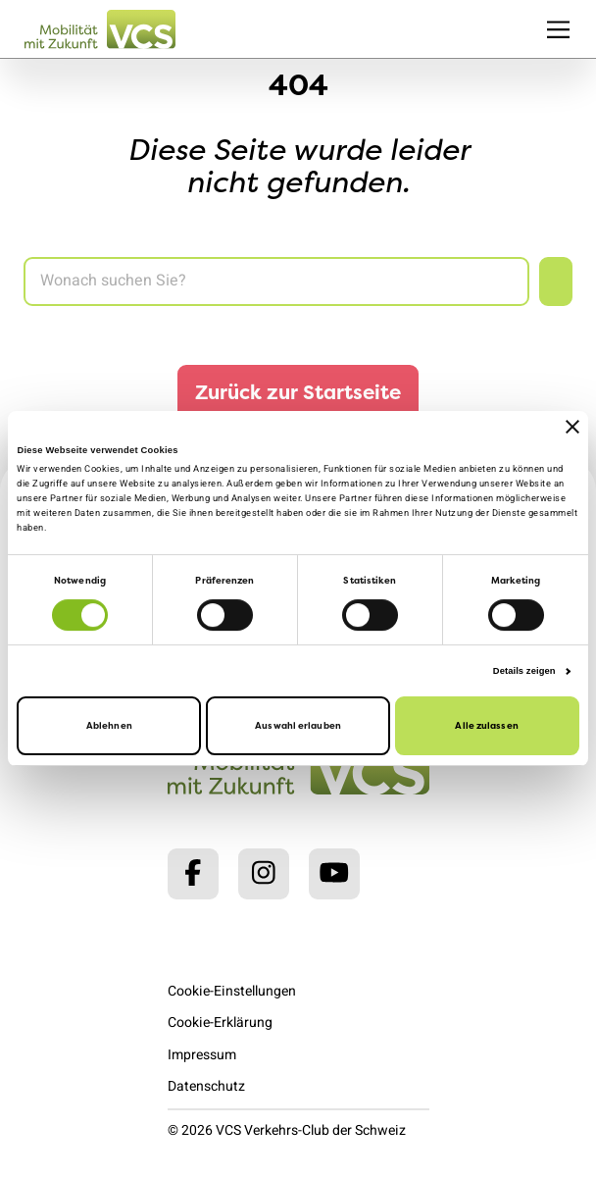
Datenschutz (206, 1086)
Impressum (202, 1055)
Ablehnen (109, 726)
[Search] (276, 281)
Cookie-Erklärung (220, 1022)
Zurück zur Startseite (298, 392)
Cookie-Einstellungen (232, 991)
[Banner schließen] (572, 427)
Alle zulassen (486, 726)
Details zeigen (524, 671)
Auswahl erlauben (298, 726)
